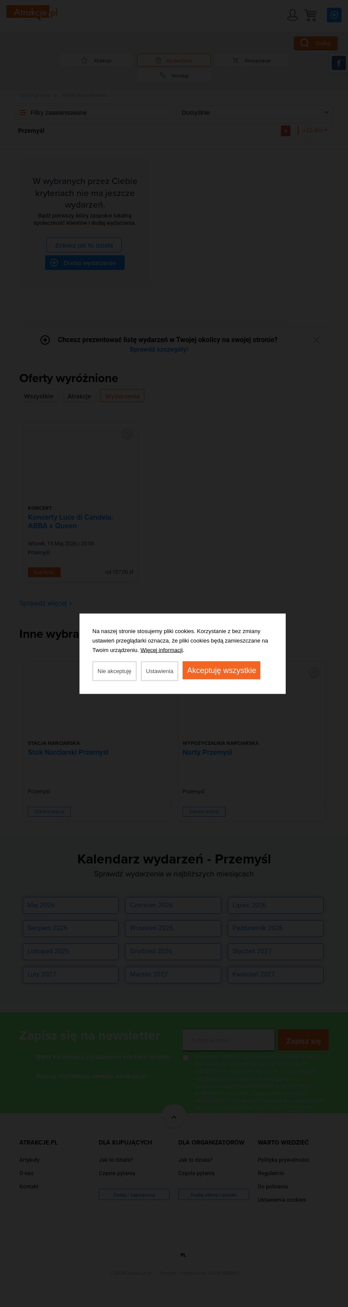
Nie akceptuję (114, 670)
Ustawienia (160, 670)
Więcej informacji (161, 649)
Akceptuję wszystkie (221, 670)
